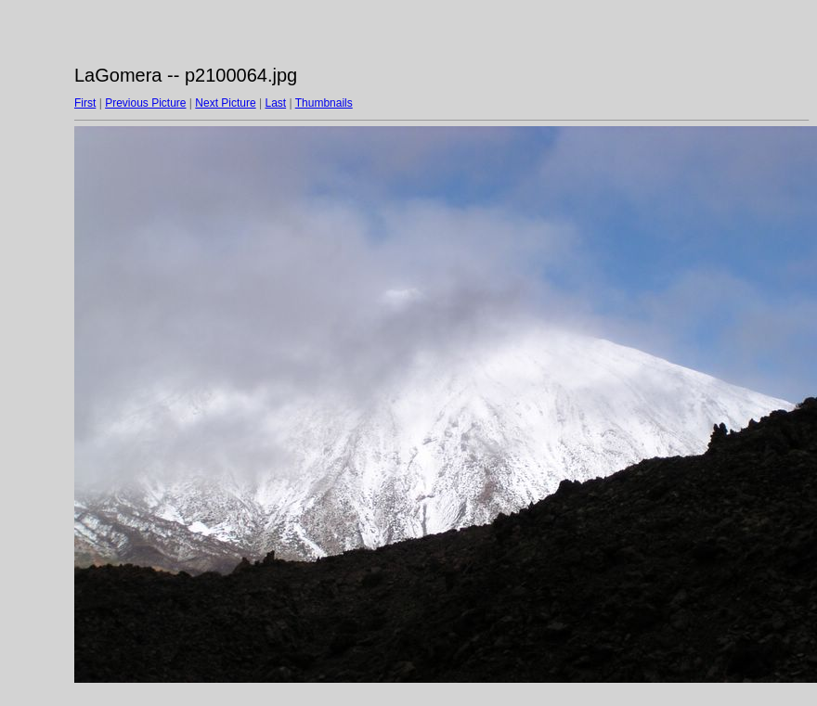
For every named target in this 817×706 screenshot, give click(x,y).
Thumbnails (324, 102)
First (85, 102)
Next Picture (225, 102)
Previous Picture (145, 102)
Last (275, 102)
